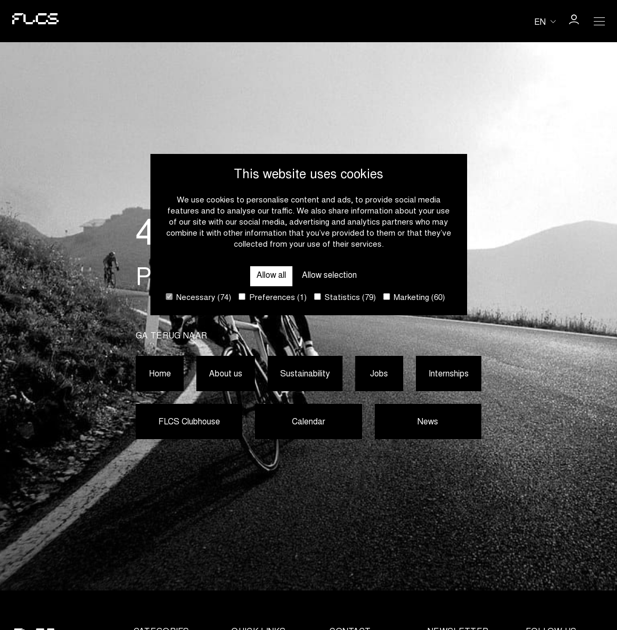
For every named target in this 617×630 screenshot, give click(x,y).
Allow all (270, 276)
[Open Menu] (599, 21)
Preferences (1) (273, 297)
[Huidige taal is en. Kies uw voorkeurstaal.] (545, 21)
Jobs (379, 374)
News (428, 423)
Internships (449, 374)
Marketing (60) (414, 297)
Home (159, 374)
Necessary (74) (198, 297)
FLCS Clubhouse (189, 423)
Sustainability (305, 374)
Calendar (309, 423)
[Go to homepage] (33, 21)
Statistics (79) (345, 297)
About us (226, 374)
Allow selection (330, 276)
